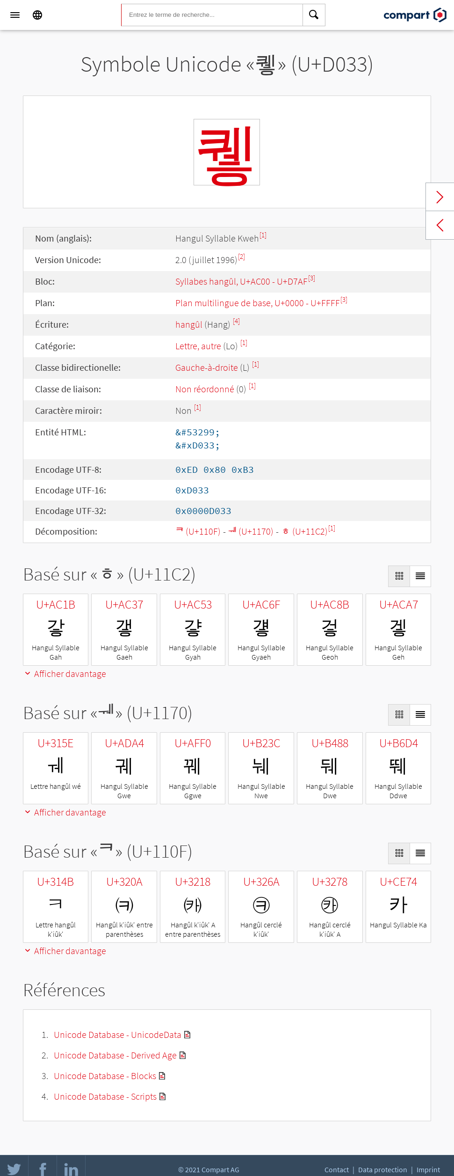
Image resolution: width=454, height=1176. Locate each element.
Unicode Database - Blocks (105, 1075)
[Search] (314, 15)
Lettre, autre (198, 346)
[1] (263, 234)
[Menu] (15, 15)
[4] (236, 320)
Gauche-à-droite (206, 367)
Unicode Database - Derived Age (115, 1055)
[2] (241, 256)
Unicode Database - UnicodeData (117, 1034)
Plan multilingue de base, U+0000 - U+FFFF (257, 303)
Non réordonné (204, 389)
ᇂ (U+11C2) (304, 531)
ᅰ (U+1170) (251, 531)
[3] (311, 277)
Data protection (382, 1169)
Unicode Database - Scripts (105, 1096)
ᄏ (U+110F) (198, 531)
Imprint (428, 1169)
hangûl (188, 324)
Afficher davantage (64, 673)
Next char (440, 197)
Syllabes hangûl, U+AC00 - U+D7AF (241, 281)
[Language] (37, 15)
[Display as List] (420, 576)
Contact (336, 1169)
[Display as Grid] (399, 576)
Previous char (440, 225)
